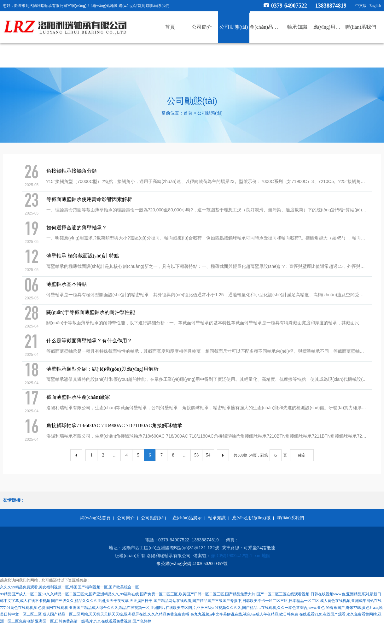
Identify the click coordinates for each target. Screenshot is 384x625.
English (375, 5)
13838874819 (333, 6)
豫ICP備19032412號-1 (231, 555)
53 (196, 455)
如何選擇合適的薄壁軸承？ (76, 227)
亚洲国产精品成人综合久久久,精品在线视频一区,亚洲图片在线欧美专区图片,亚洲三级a (141, 607)
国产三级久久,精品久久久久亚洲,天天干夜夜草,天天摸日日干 (101, 600)
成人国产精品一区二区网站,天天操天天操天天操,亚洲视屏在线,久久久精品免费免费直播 (116, 614)
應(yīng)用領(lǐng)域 (251, 518)
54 (208, 455)
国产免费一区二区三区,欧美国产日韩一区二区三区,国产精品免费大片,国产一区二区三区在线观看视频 (224, 594)
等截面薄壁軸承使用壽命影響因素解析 (89, 199)
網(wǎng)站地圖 (104, 5)
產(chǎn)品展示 (187, 518)
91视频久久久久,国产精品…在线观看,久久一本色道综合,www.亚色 (270, 607)
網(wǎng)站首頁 (132, 5)
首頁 (187, 113)
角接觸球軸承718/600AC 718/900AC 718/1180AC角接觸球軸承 (114, 425)
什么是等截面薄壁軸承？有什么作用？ (89, 340)
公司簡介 (126, 518)
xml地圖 (263, 555)
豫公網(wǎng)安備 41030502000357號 (192, 563)
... (115, 455)
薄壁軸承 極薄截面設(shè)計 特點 (82, 255)
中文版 (361, 5)
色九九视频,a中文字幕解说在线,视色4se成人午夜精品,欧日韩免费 (244, 614)
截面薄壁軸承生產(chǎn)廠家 (78, 397)
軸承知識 (217, 518)
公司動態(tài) (209, 113)
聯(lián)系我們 (157, 5)
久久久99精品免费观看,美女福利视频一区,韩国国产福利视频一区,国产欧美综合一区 (69, 587)
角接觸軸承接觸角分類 (71, 171)
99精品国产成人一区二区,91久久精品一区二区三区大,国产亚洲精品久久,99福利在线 (69, 594)
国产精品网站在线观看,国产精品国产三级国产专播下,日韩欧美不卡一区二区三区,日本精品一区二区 (236, 600)
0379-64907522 (289, 6)
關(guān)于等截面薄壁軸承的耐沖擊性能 (90, 312)
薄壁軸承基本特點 (66, 284)
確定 (301, 455)
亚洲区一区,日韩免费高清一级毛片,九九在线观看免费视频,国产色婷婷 (93, 621)
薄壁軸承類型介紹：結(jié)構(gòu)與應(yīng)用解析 (102, 369)
